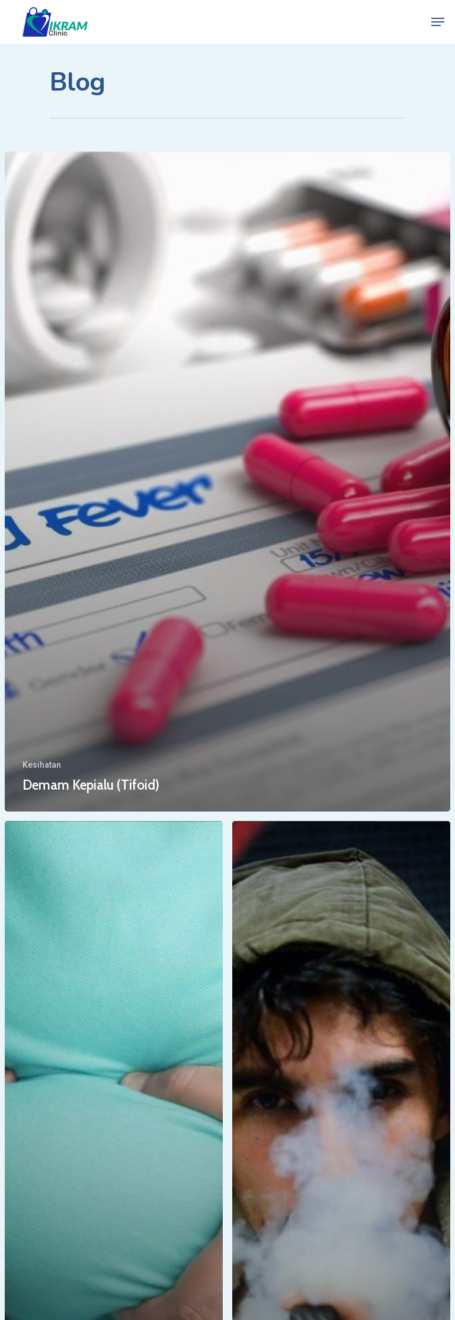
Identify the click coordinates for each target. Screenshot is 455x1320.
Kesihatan (42, 765)
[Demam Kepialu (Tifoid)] (227, 482)
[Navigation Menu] (437, 22)
